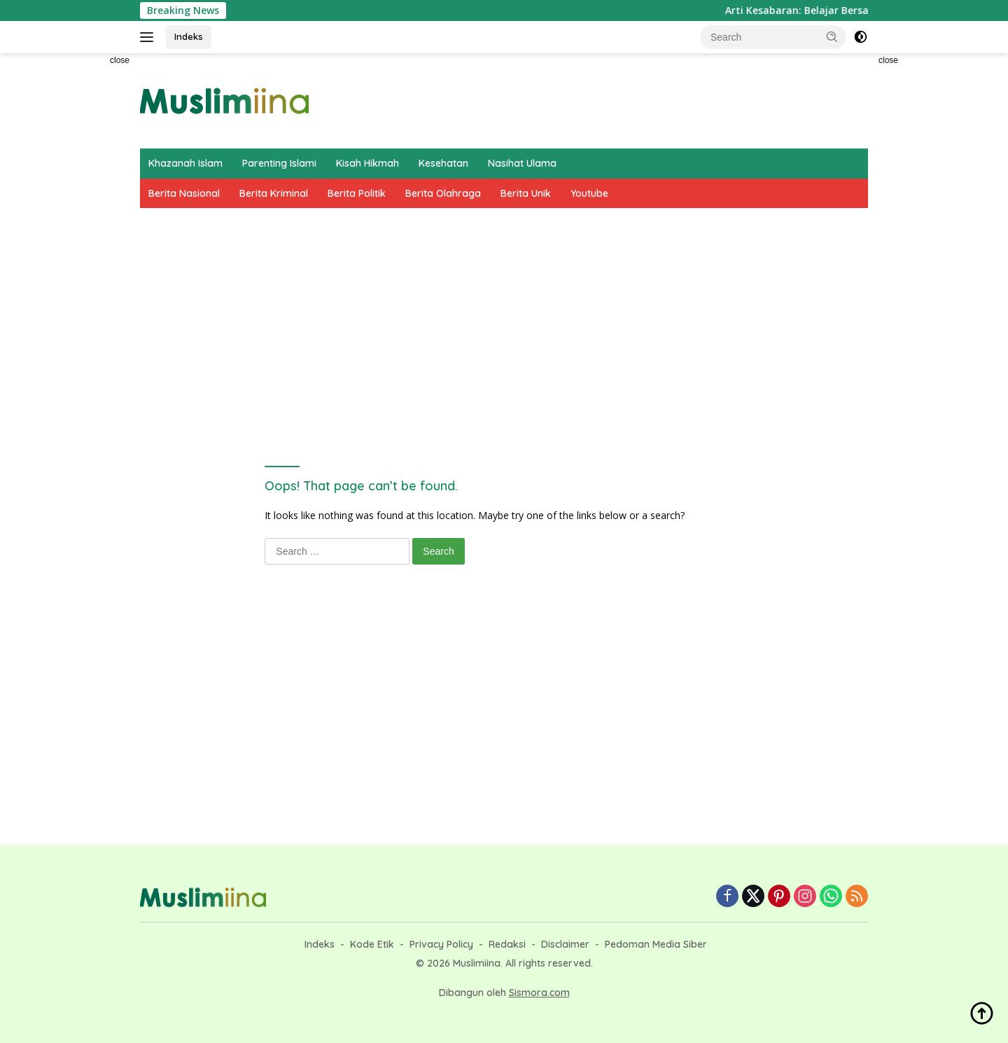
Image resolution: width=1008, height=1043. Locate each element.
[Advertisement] (77, 263)
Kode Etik (372, 944)
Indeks (188, 36)
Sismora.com (539, 992)
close (120, 60)
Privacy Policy (441, 944)
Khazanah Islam (185, 163)
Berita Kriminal (273, 193)
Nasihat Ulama (522, 163)
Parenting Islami (279, 163)
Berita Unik (525, 193)
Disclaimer (565, 944)
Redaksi (507, 944)
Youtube (589, 193)
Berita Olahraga (443, 193)
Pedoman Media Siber (656, 944)
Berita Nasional (184, 193)
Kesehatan (443, 163)
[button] (832, 36)
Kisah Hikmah (367, 163)
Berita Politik (357, 193)
